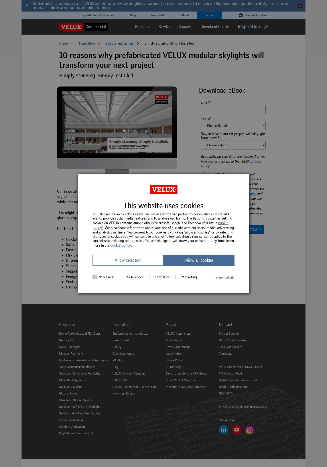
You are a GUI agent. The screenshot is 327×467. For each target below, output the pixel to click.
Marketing (186, 277)
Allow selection (128, 260)
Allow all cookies (199, 260)
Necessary (103, 277)
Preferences (132, 277)
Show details (224, 277)
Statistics (159, 277)
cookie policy (120, 245)
